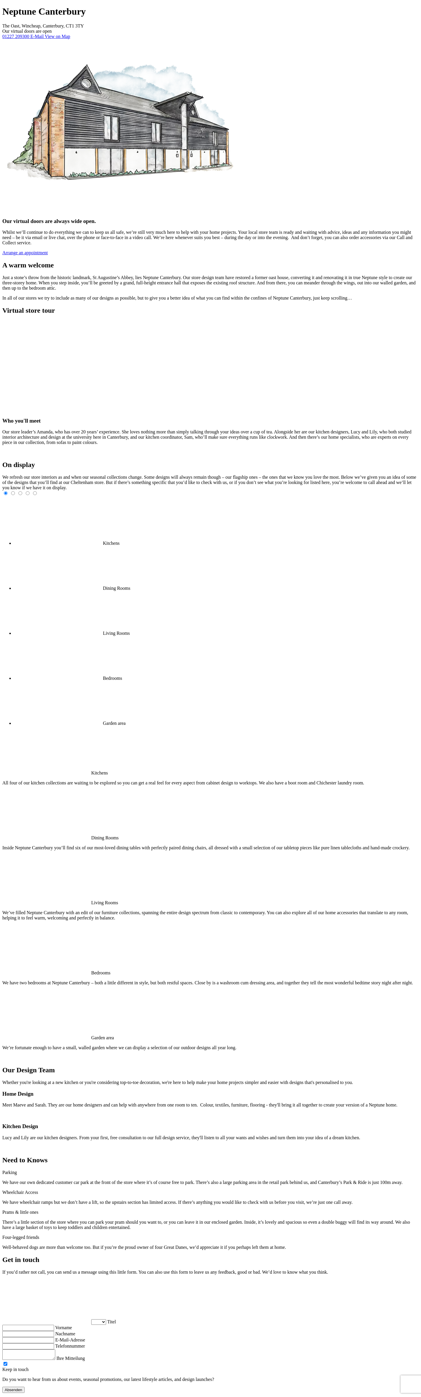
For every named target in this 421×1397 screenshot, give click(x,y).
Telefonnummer (70, 1346)
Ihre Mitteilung (76, 1360)
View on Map (57, 36)
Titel (111, 1321)
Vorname (63, 1327)
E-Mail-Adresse (70, 1339)
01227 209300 (16, 36)
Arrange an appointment (25, 252)
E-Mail (37, 36)
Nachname (65, 1333)
